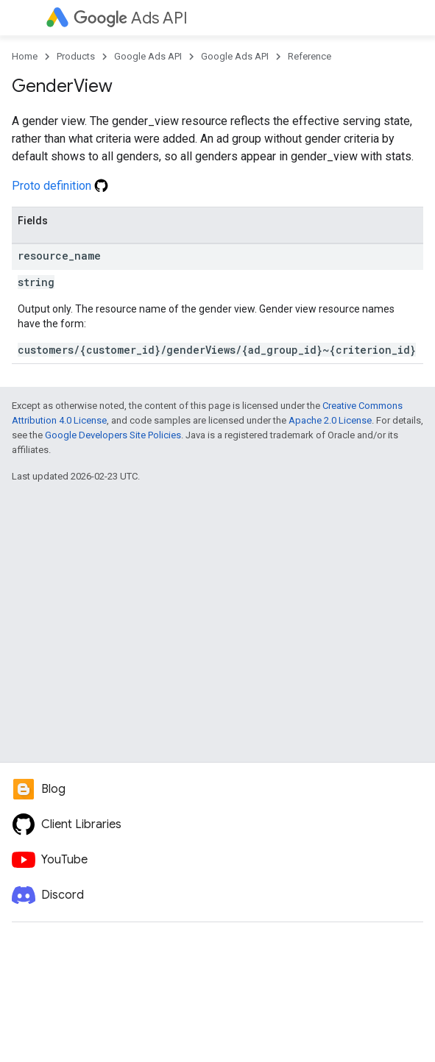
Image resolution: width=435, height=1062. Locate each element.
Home (25, 56)
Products (76, 56)
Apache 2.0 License (330, 420)
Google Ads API (148, 56)
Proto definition (60, 186)
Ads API (131, 18)
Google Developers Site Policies (113, 435)
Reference (309, 56)
